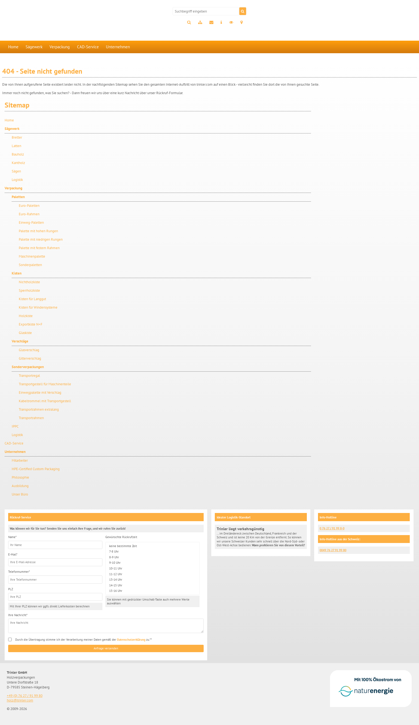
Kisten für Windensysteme (38, 307)
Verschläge (20, 341)
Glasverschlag (29, 350)
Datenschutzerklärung (131, 640)
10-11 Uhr (152, 568)
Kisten (17, 273)
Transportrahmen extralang (39, 409)
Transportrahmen (31, 418)
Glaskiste (25, 332)
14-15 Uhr (152, 585)
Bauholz (18, 154)
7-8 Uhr (152, 551)
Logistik (17, 179)
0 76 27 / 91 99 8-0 (332, 528)
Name (12, 537)
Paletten (18, 197)
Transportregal (29, 375)
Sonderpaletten (30, 264)
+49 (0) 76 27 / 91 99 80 (24, 695)
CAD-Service (88, 46)
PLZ (10, 589)
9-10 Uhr (152, 563)
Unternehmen (118, 46)
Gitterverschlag (30, 358)
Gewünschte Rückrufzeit (121, 537)
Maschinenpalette (32, 256)
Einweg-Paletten (31, 222)
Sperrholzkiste (29, 290)
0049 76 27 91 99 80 (333, 550)
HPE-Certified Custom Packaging (36, 469)
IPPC (15, 426)
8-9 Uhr (152, 557)
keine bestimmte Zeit (152, 546)
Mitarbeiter (20, 460)
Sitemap (200, 23)
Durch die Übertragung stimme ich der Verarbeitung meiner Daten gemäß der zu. (83, 640)
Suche (188, 23)
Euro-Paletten (29, 205)
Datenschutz (231, 23)
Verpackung (60, 46)
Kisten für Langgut (32, 299)
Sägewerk (34, 46)
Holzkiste (26, 316)
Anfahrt (241, 23)
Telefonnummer (19, 572)
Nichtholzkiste (29, 282)
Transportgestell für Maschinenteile (45, 384)
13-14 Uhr (152, 580)
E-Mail (12, 554)
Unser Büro (20, 494)
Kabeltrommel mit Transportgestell (45, 401)
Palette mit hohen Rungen (38, 231)
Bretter (17, 137)
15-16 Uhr (152, 591)
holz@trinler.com (20, 700)
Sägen (16, 171)
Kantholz (18, 162)
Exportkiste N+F (30, 324)
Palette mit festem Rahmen (39, 248)
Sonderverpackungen (28, 367)
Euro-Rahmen (29, 214)
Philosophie (20, 477)
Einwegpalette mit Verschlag (40, 392)
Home (13, 46)
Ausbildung (20, 486)
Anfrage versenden (106, 648)
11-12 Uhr (152, 574)
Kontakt (211, 23)
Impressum (221, 23)
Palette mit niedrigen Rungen (41, 239)
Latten (16, 146)
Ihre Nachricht (17, 615)
